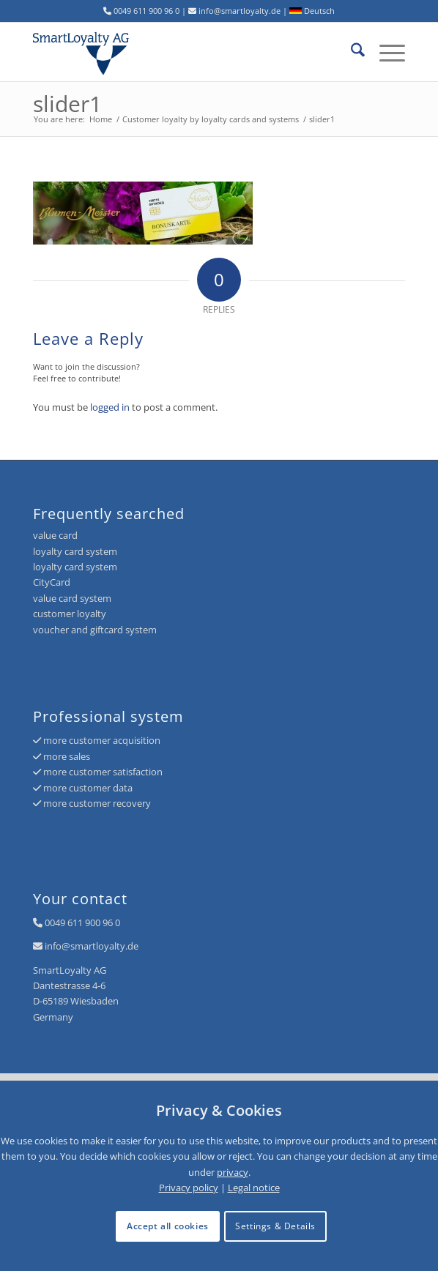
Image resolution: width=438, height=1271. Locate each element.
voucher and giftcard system (95, 629)
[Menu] (385, 52)
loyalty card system (75, 551)
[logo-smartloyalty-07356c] (182, 52)
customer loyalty (69, 613)
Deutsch (312, 10)
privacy (232, 1172)
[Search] (350, 52)
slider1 (67, 104)
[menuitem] (350, 52)
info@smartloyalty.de (91, 946)
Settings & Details (275, 1226)
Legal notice (254, 1187)
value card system (72, 598)
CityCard (51, 582)
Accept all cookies (168, 1226)
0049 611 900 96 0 (82, 922)
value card (55, 535)
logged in (110, 407)
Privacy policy (188, 1187)
